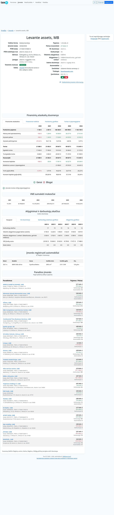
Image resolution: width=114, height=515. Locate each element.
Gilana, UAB (7, 317)
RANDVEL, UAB (8, 454)
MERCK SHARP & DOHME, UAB (13, 299)
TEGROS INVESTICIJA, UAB (12, 374)
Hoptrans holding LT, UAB (11, 398)
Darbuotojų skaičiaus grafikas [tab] (48, 234)
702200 (21, 68)
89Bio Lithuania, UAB (10, 390)
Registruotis (108, 2)
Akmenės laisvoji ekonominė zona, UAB (16, 308)
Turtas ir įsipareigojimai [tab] (72, 136)
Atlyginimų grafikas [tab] (72, 234)
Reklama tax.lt (67, 471)
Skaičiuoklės (28, 2)
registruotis (105, 39)
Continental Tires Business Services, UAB (17, 333)
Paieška (45, 2)
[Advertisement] (43, 111)
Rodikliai (38, 2)
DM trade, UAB (8, 405)
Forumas (13, 2)
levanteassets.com (67, 71)
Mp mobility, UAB (9, 439)
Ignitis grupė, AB (8, 341)
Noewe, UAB (7, 413)
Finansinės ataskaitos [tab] (12, 136)
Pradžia (3, 30)
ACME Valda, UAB (9, 430)
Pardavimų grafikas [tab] (51, 136)
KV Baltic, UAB (8, 422)
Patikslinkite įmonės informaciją (71, 82)
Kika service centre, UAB (11, 383)
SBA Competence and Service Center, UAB (17, 324)
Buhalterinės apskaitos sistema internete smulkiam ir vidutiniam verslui (57, 473)
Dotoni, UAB (7, 365)
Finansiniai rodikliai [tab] (32, 136)
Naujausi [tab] (9, 234)
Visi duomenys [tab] (25, 234)
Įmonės (20, 2)
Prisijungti (101, 2)
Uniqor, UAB (7, 357)
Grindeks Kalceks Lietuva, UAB (13, 348)
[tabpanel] (42, 165)
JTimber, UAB (7, 446)
